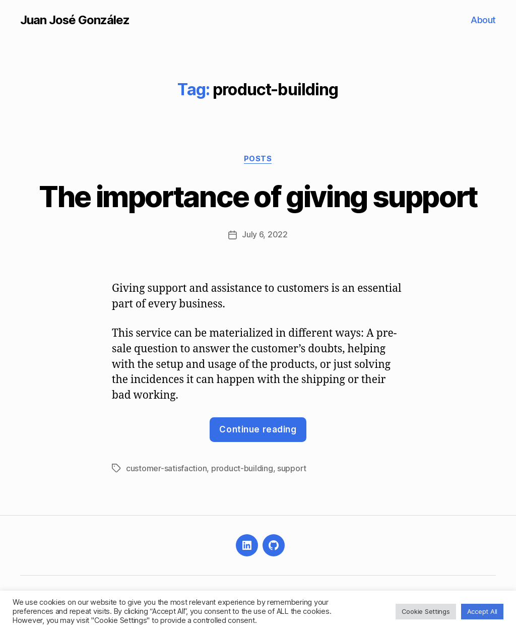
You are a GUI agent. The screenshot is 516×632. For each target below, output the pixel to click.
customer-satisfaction (166, 468)
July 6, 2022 (265, 235)
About (483, 20)
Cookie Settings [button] (426, 611)
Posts (258, 158)
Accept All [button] (482, 611)
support (291, 468)
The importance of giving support (258, 196)
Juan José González (75, 20)
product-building (242, 468)
